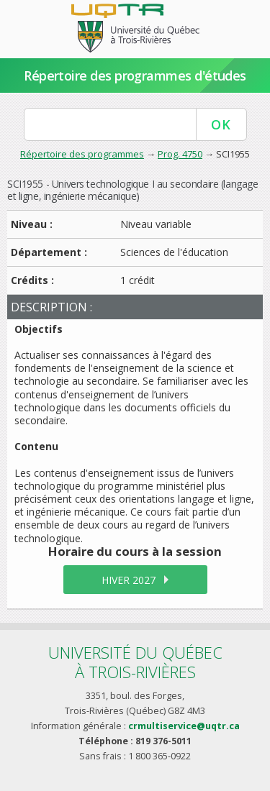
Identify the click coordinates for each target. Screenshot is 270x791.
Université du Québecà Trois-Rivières (135, 661)
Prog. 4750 (180, 153)
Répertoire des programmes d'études (135, 75)
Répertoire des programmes (82, 153)
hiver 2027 (129, 580)
